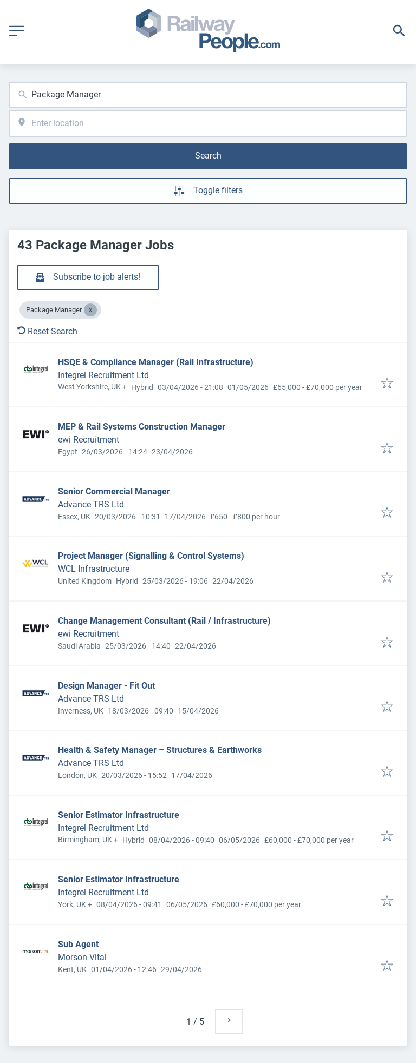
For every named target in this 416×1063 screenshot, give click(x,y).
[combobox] (208, 95)
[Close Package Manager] (90, 309)
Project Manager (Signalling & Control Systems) (151, 556)
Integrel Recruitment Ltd (103, 375)
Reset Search (47, 331)
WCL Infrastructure (93, 569)
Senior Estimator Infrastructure (118, 815)
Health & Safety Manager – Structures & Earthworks (160, 750)
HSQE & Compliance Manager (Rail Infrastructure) (155, 362)
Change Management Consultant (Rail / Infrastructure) (164, 621)
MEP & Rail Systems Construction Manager (141, 426)
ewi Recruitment (88, 439)
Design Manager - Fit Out (106, 686)
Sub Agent (78, 944)
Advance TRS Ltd (91, 504)
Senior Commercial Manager (114, 491)
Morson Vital (82, 957)
